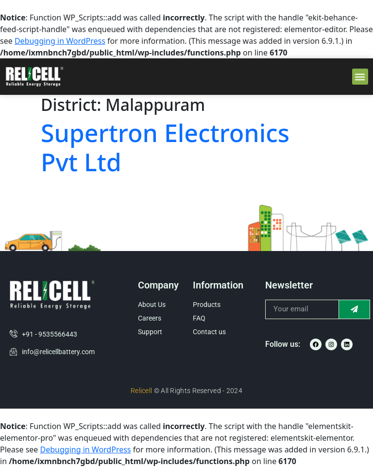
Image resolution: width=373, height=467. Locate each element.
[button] (360, 77)
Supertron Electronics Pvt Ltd (165, 147)
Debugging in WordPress (60, 41)
